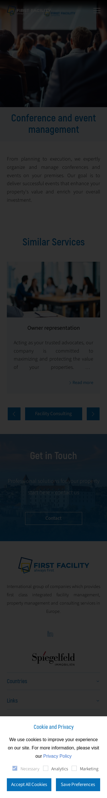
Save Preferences (78, 784)
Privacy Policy (57, 756)
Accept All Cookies (29, 784)
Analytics (59, 769)
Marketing (89, 769)
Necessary (30, 769)
